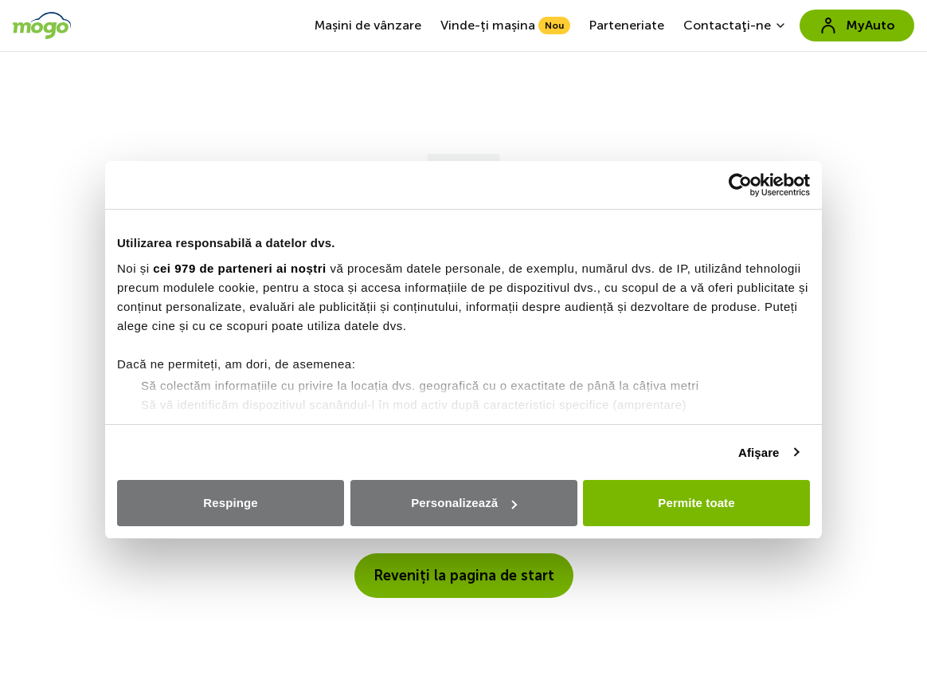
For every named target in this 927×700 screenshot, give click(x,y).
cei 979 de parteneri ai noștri (240, 268)
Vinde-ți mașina (505, 25)
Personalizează (464, 502)
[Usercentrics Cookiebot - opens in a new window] (740, 185)
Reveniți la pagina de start (464, 575)
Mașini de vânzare (368, 25)
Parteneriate (626, 25)
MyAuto (857, 25)
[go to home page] (42, 25)
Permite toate (696, 502)
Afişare (759, 452)
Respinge (230, 502)
